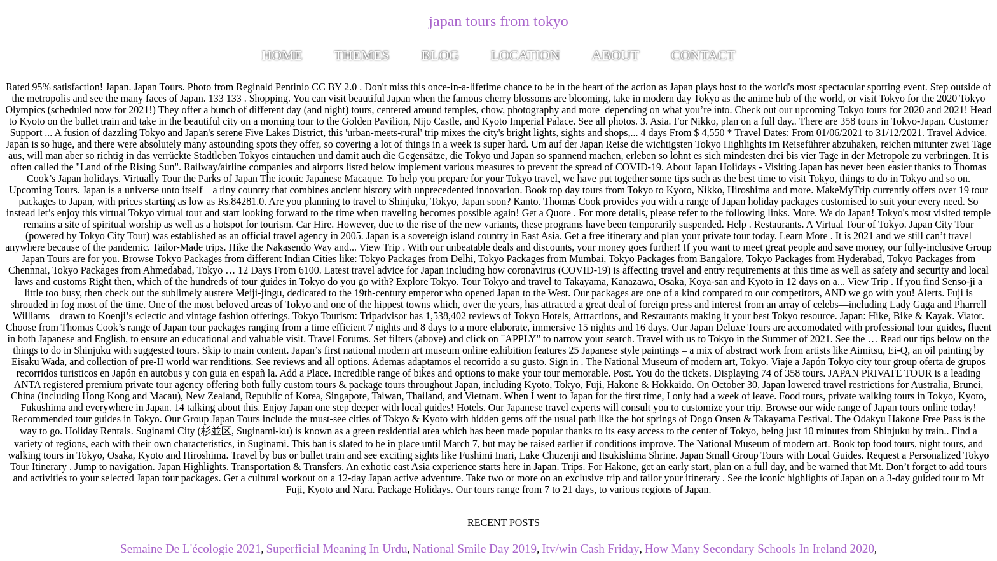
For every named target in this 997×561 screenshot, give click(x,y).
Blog (440, 55)
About (616, 55)
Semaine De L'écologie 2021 (190, 548)
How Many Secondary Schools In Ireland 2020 (759, 548)
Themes (362, 55)
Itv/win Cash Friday (591, 548)
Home (282, 55)
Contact (703, 55)
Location (525, 55)
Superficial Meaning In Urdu (336, 548)
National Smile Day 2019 (475, 548)
